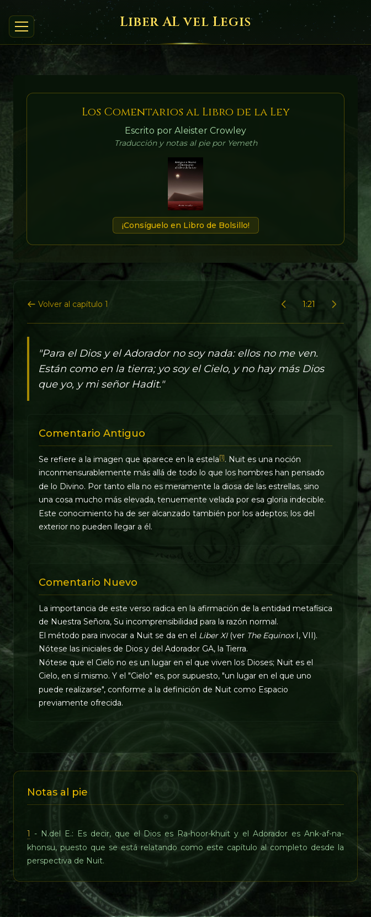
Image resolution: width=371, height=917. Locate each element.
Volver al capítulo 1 (67, 304)
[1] (222, 457)
